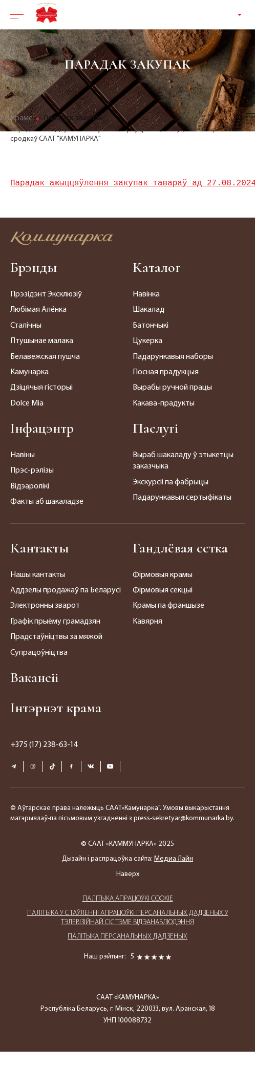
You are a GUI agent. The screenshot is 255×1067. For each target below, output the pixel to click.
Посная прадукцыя (166, 372)
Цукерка (147, 341)
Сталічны (25, 326)
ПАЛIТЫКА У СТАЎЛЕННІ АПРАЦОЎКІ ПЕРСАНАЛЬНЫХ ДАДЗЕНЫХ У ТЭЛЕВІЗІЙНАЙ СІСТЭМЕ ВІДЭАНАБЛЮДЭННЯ (127, 917)
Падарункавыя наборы (173, 357)
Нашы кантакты (37, 575)
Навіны (22, 455)
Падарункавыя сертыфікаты (182, 498)
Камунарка (29, 372)
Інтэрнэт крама (55, 707)
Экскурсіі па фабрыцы (170, 482)
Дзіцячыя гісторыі (41, 387)
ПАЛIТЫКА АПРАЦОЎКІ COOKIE (127, 899)
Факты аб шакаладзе (46, 502)
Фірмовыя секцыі (163, 590)
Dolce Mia (27, 403)
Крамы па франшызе (168, 606)
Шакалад (148, 310)
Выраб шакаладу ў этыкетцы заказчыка (183, 461)
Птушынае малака (41, 341)
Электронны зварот (45, 606)
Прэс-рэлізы (32, 470)
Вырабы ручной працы (172, 387)
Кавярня (147, 621)
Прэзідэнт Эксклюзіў (46, 294)
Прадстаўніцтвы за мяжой (56, 637)
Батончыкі (150, 326)
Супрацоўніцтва (39, 653)
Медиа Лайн (173, 859)
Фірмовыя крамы (163, 575)
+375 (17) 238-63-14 (44, 745)
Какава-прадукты (164, 403)
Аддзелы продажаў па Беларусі (65, 590)
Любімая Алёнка (38, 310)
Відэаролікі (29, 486)
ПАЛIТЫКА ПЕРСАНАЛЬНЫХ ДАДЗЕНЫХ (127, 937)
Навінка (146, 294)
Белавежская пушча (45, 357)
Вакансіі (34, 677)
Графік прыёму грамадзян (55, 621)
